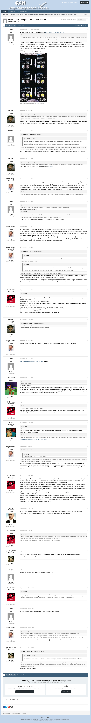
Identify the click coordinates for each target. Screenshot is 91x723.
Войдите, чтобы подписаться (69, 19)
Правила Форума (22, 11)
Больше (85, 14)
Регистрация (84, 2)
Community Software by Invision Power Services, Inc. (45, 720)
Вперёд (10, 25)
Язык (42, 717)
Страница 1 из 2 (21, 25)
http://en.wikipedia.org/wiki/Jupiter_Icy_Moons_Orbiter (34, 439)
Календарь (12, 11)
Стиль (48, 717)
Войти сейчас (66, 691)
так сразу (51, 166)
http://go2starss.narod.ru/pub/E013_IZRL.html (32, 361)
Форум (4, 11)
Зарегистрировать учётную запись (25, 691)
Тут (69, 491)
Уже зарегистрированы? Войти (70, 2)
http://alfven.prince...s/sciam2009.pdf (54, 32)
